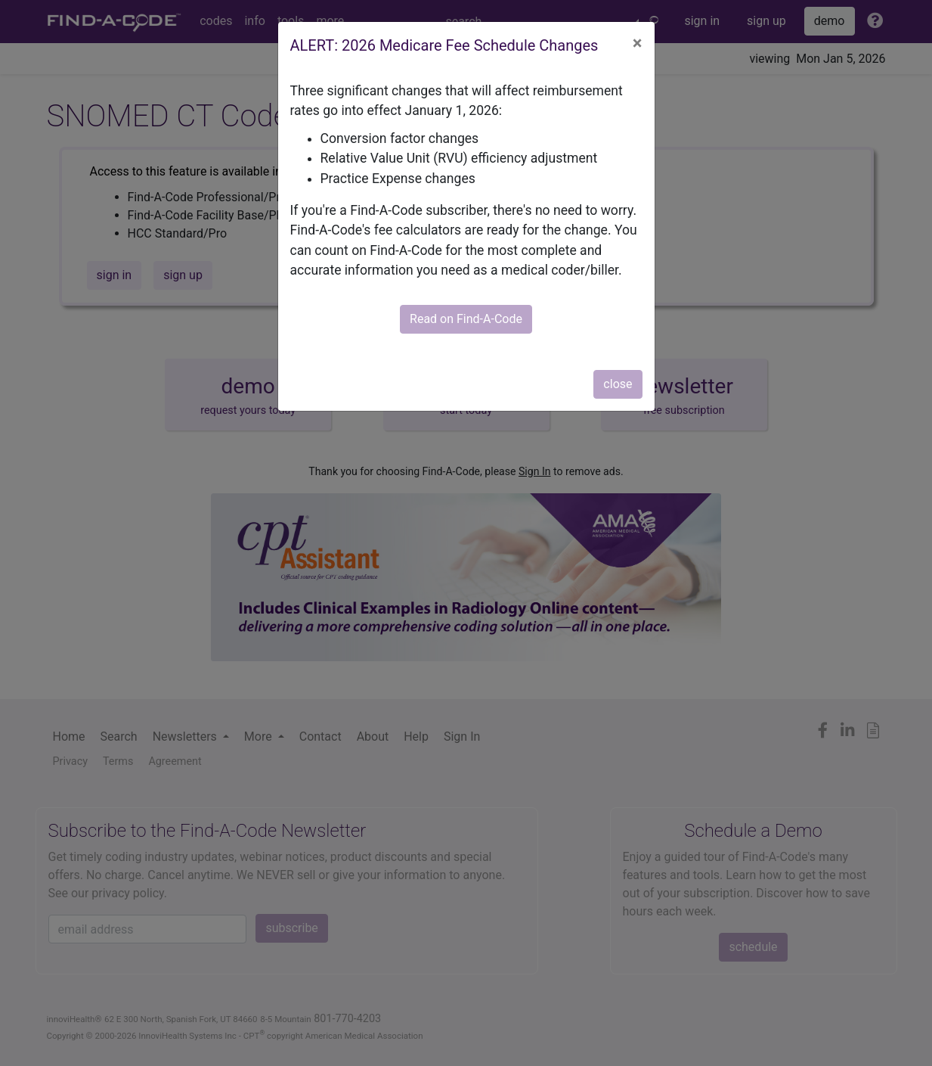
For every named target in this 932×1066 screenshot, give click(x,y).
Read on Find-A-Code (466, 319)
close (617, 384)
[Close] (638, 43)
